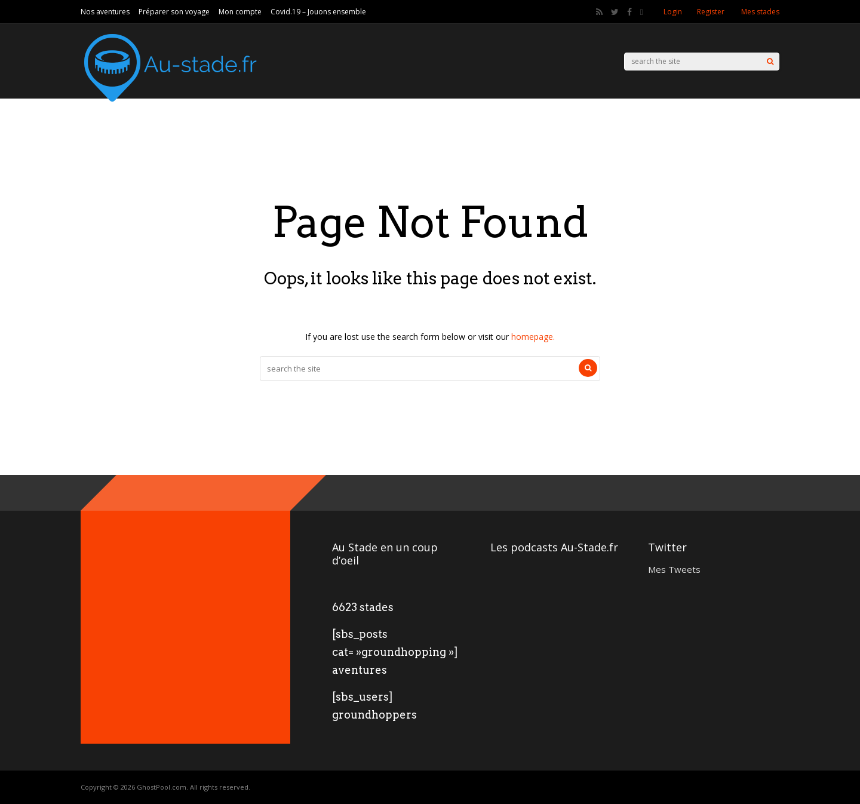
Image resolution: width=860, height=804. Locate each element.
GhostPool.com (161, 786)
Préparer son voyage (174, 12)
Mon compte (240, 12)
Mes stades (760, 12)
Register (710, 12)
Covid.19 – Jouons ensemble (318, 12)
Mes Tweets (674, 569)
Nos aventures (105, 12)
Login (673, 12)
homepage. (533, 336)
